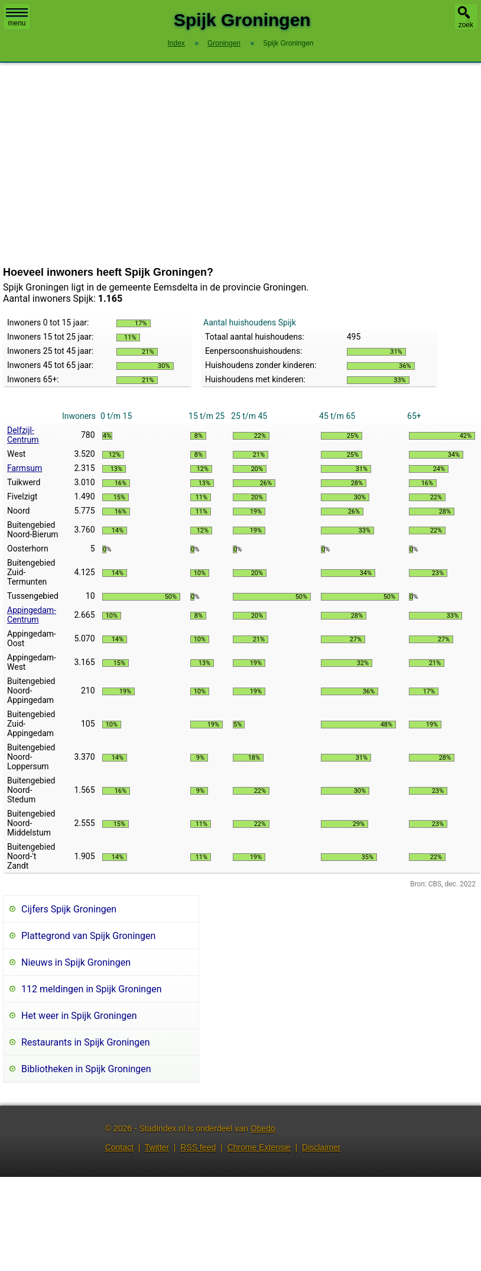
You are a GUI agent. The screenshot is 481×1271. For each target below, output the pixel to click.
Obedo (263, 1128)
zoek (466, 25)
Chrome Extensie (258, 1147)
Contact (119, 1147)
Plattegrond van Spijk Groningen (88, 935)
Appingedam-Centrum (31, 614)
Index (175, 43)
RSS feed (198, 1147)
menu (17, 17)
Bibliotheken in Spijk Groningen (86, 1069)
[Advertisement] (240, 164)
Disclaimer (321, 1147)
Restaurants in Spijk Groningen (85, 1042)
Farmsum (24, 468)
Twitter (157, 1147)
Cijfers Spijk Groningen (68, 909)
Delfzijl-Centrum (23, 434)
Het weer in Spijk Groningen (79, 1015)
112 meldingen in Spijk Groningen (91, 989)
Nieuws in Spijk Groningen (76, 962)
